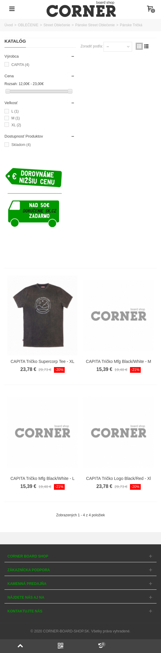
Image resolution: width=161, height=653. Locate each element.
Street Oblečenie (57, 25)
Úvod (8, 25)
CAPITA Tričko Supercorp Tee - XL (43, 361)
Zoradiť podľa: (91, 46)
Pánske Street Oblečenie (95, 25)
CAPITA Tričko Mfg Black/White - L (42, 478)
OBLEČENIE (28, 25)
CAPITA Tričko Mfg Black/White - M (118, 361)
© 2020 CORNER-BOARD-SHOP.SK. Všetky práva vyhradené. (80, 631)
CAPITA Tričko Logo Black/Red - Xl (118, 478)
